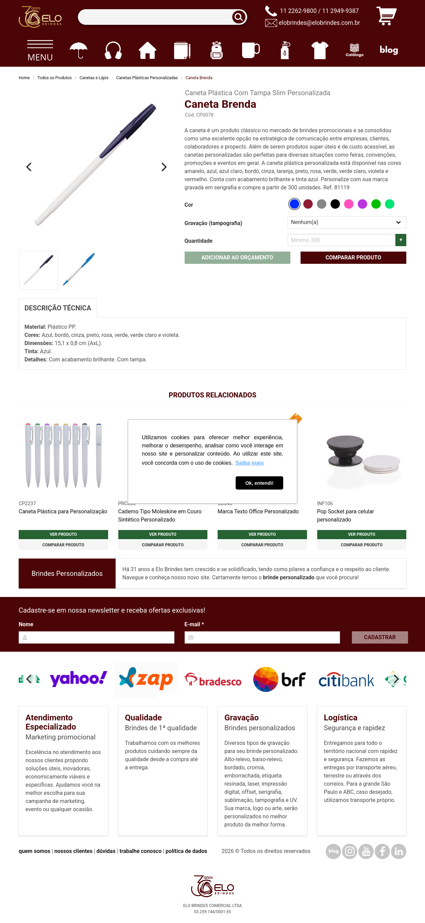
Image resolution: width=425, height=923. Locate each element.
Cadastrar (380, 637)
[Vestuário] (320, 50)
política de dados (186, 851)
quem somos (34, 851)
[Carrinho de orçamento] (386, 17)
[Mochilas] (216, 50)
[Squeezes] (285, 50)
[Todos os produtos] (40, 50)
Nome (26, 624)
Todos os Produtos (54, 77)
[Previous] (29, 166)
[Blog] (389, 50)
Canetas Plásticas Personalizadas (147, 77)
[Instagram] (349, 851)
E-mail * (194, 624)
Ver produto (63, 534)
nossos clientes (73, 851)
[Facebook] (382, 851)
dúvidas (106, 851)
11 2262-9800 (298, 10)
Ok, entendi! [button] (259, 483)
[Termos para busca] (162, 17)
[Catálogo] (354, 50)
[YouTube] (366, 851)
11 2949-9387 (340, 10)
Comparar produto (353, 257)
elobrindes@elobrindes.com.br (319, 22)
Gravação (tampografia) (213, 223)
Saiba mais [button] (249, 463)
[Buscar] (241, 17)
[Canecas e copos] (251, 50)
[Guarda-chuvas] (78, 50)
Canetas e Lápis (94, 77)
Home (24, 77)
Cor (189, 205)
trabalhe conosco (141, 851)
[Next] (163, 166)
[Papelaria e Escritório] (182, 50)
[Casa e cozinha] (147, 50)
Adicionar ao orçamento (237, 257)
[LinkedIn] (398, 851)
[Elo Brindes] (40, 17)
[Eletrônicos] (113, 50)
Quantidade (199, 241)
